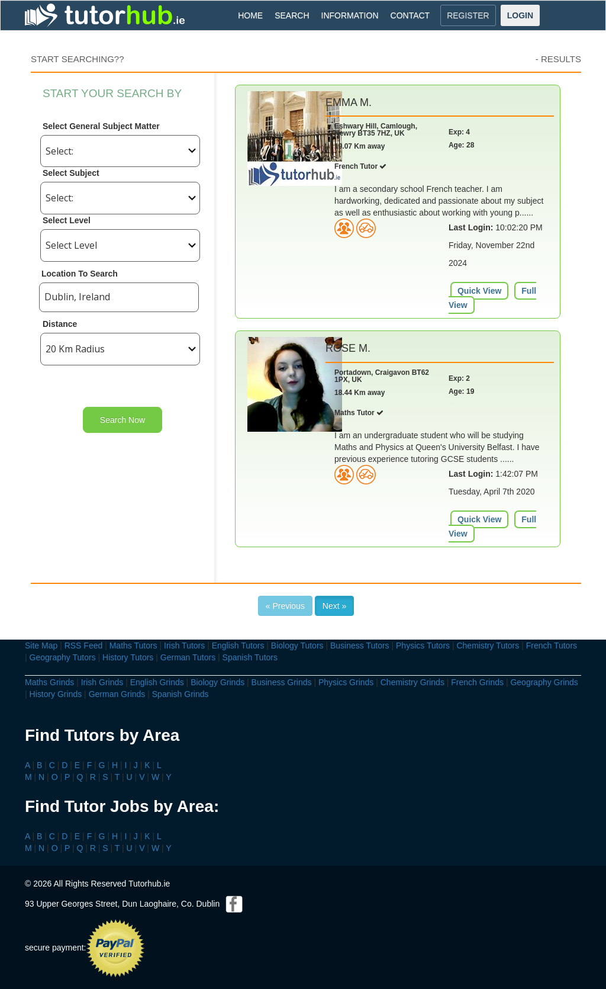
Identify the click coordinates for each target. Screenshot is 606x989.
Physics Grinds (345, 682)
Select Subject (71, 173)
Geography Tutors (63, 657)
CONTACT (410, 15)
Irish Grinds (102, 682)
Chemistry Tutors (487, 645)
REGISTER (468, 15)
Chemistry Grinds (412, 682)
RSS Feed (84, 645)
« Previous (285, 606)
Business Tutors (359, 645)
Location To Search (79, 273)
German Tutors (187, 657)
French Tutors (551, 645)
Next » (334, 606)
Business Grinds (282, 682)
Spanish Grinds (180, 694)
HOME (250, 15)
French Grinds (477, 682)
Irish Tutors (184, 645)
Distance (60, 324)
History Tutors (127, 657)
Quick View (479, 291)
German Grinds (117, 694)
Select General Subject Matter (101, 126)
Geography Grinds (544, 682)
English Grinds (157, 682)
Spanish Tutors (250, 657)
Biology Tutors (297, 645)
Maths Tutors (133, 645)
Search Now (122, 420)
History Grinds (56, 694)
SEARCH (292, 15)
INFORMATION (350, 15)
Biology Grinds (217, 682)
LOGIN (520, 15)
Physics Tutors (423, 645)
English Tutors (238, 645)
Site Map (41, 645)
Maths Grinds (49, 682)
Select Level (67, 220)
